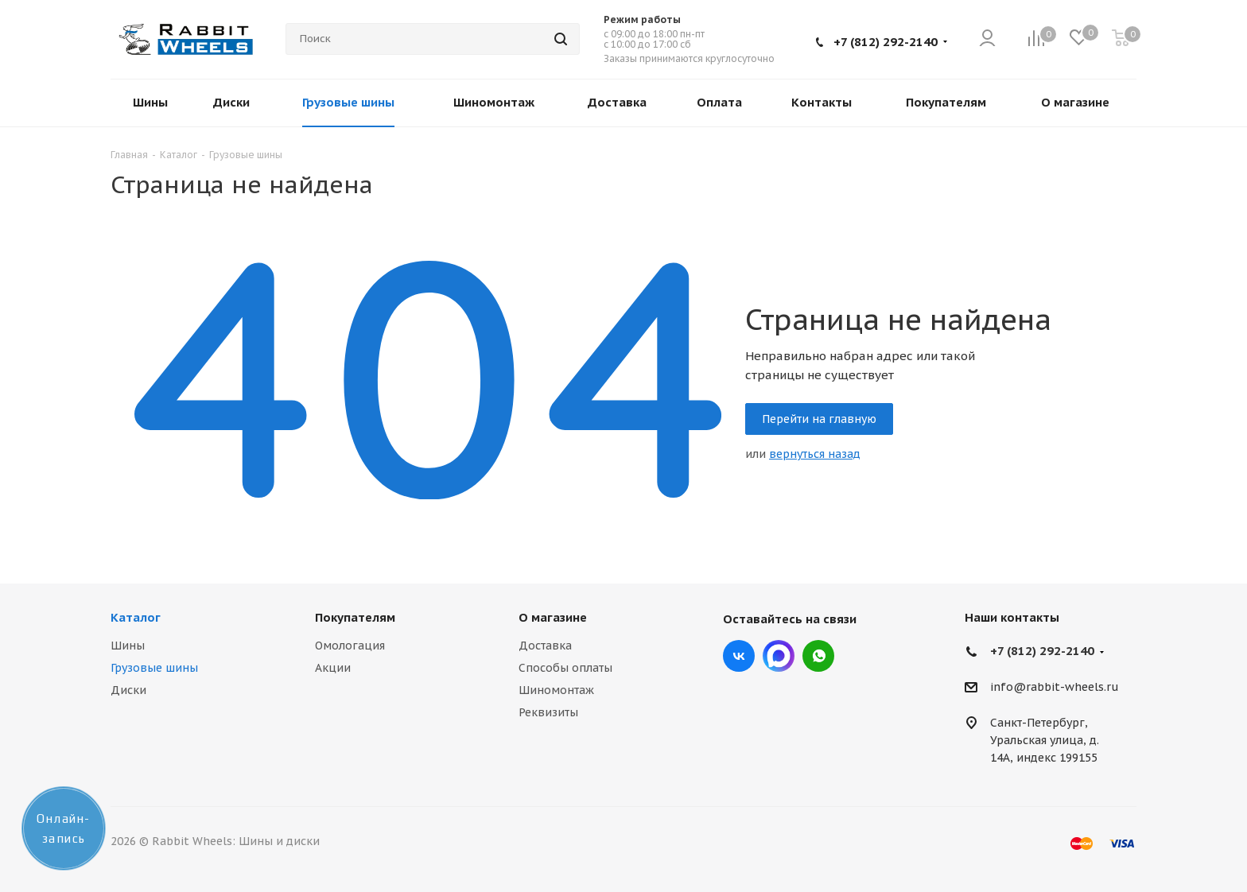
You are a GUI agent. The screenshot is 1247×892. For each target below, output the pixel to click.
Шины (128, 645)
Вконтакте (739, 656)
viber (818, 656)
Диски (128, 690)
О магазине (553, 617)
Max (778, 656)
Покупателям (355, 617)
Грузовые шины (154, 668)
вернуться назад (814, 454)
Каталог (136, 617)
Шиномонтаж (556, 690)
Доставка (545, 645)
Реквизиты (548, 712)
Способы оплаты (565, 668)
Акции (333, 668)
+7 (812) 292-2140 (885, 41)
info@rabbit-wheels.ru (1054, 688)
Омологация (350, 645)
